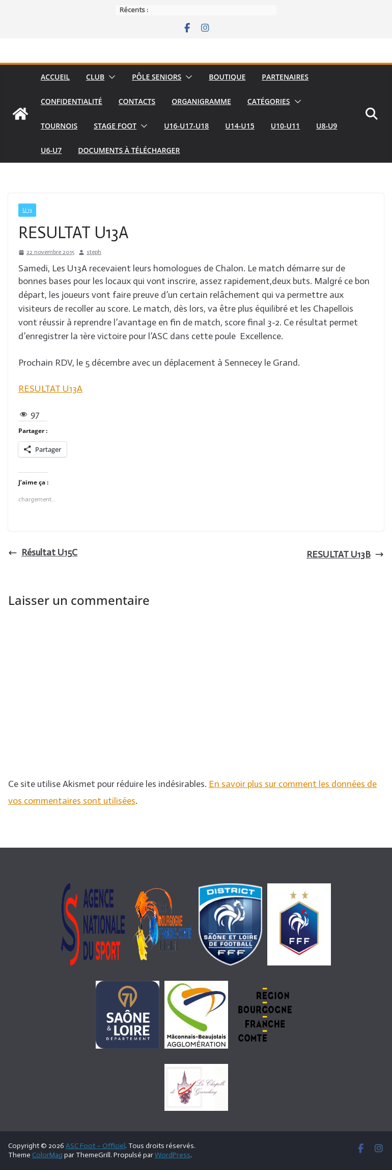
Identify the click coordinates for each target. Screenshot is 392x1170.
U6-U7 (51, 150)
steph (94, 252)
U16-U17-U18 (186, 126)
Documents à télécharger (129, 150)
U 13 (27, 210)
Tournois (59, 126)
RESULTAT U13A (50, 388)
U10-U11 (285, 126)
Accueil (55, 77)
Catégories (268, 101)
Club (95, 77)
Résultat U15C (42, 552)
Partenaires (285, 77)
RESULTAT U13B (345, 554)
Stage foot (115, 126)
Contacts (137, 101)
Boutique (227, 77)
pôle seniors (156, 77)
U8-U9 (326, 126)
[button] (110, 77)
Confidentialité (71, 101)
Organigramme (201, 101)
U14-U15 (239, 126)
